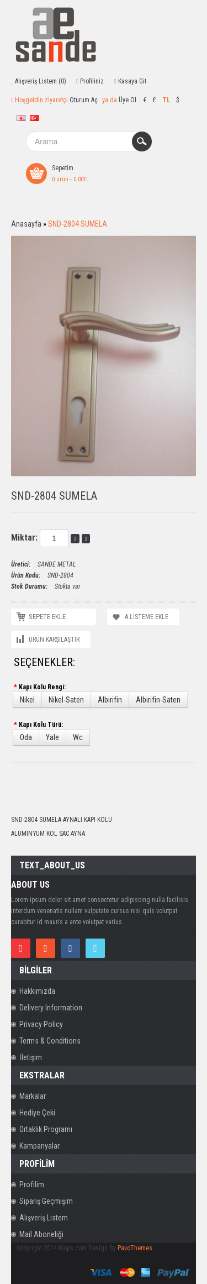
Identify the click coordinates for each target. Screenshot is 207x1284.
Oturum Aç (84, 100)
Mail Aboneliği (41, 1234)
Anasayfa (26, 223)
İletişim (30, 1057)
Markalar (32, 1096)
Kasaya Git (132, 81)
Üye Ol (127, 100)
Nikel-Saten (66, 699)
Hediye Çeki (37, 1112)
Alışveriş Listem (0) (40, 81)
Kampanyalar (39, 1145)
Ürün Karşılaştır (54, 639)
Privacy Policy (41, 1024)
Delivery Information (50, 1007)
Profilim (31, 1184)
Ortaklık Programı (45, 1129)
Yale (52, 737)
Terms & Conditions (50, 1040)
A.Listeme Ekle (146, 617)
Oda (26, 737)
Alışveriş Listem (43, 1217)
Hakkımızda (37, 991)
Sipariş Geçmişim (46, 1201)
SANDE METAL (57, 564)
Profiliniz (92, 81)
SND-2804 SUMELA (77, 223)
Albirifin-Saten (158, 699)
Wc (78, 737)
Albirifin (110, 699)
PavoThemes (135, 1248)
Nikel (27, 699)
